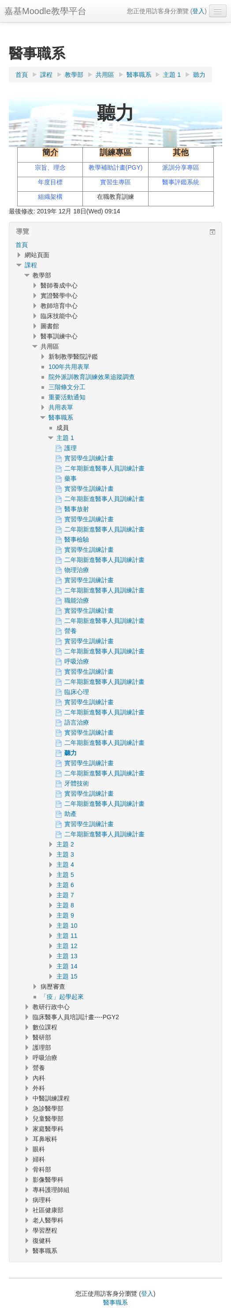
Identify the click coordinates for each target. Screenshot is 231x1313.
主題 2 (65, 844)
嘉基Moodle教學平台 (45, 11)
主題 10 (66, 925)
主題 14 (66, 966)
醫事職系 (60, 417)
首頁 (21, 244)
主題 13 (66, 956)
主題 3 (65, 854)
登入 (198, 11)
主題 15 (66, 976)
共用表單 (60, 407)
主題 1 (65, 437)
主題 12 (66, 945)
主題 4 (65, 864)
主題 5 (65, 874)
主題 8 (65, 905)
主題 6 (65, 884)
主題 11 (66, 935)
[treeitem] (115, 244)
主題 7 (65, 895)
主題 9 (65, 915)
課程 (31, 265)
